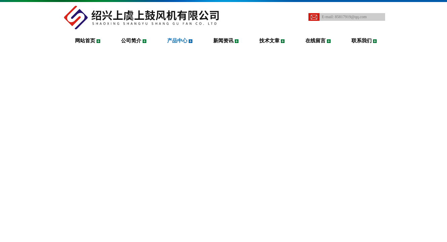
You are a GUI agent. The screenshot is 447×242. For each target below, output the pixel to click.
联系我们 (361, 40)
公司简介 (131, 40)
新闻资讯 (223, 40)
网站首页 (85, 40)
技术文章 (269, 40)
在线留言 (315, 40)
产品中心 (177, 40)
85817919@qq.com (351, 16)
